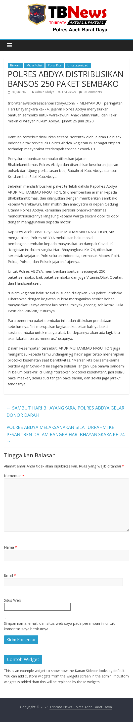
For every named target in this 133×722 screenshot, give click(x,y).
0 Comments (90, 92)
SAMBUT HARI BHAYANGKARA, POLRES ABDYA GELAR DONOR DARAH (65, 411)
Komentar (14, 475)
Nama (10, 547)
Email (10, 575)
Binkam (15, 65)
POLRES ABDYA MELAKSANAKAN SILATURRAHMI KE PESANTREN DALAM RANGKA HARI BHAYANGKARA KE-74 (65, 434)
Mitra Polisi (34, 65)
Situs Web (12, 600)
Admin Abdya (44, 92)
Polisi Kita (54, 65)
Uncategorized (77, 65)
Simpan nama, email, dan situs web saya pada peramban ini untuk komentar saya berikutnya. (59, 626)
